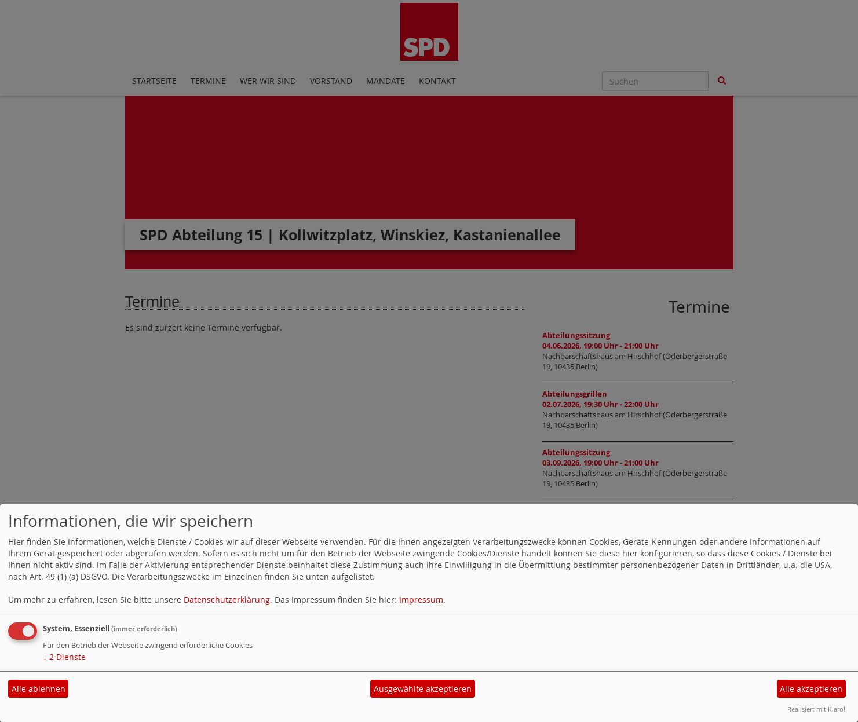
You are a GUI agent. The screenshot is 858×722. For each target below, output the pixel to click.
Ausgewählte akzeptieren (423, 688)
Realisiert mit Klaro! (816, 709)
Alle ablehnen (38, 688)
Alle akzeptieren (811, 688)
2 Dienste (64, 656)
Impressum (421, 599)
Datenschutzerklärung (227, 599)
